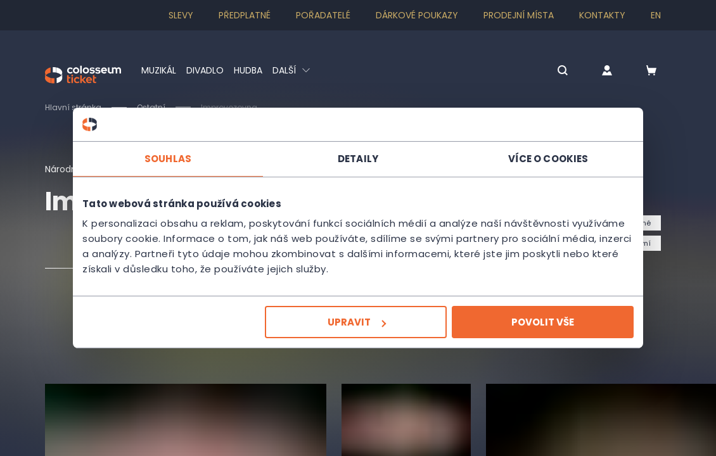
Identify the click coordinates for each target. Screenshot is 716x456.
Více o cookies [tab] (548, 158)
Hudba (248, 70)
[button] (562, 71)
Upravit (357, 322)
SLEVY (181, 15)
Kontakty (602, 15)
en (656, 15)
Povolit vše (542, 322)
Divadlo (205, 70)
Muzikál (158, 70)
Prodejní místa (518, 15)
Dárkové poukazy (417, 15)
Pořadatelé (323, 15)
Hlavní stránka (73, 107)
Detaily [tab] (358, 158)
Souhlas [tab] (167, 158)
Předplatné (245, 15)
